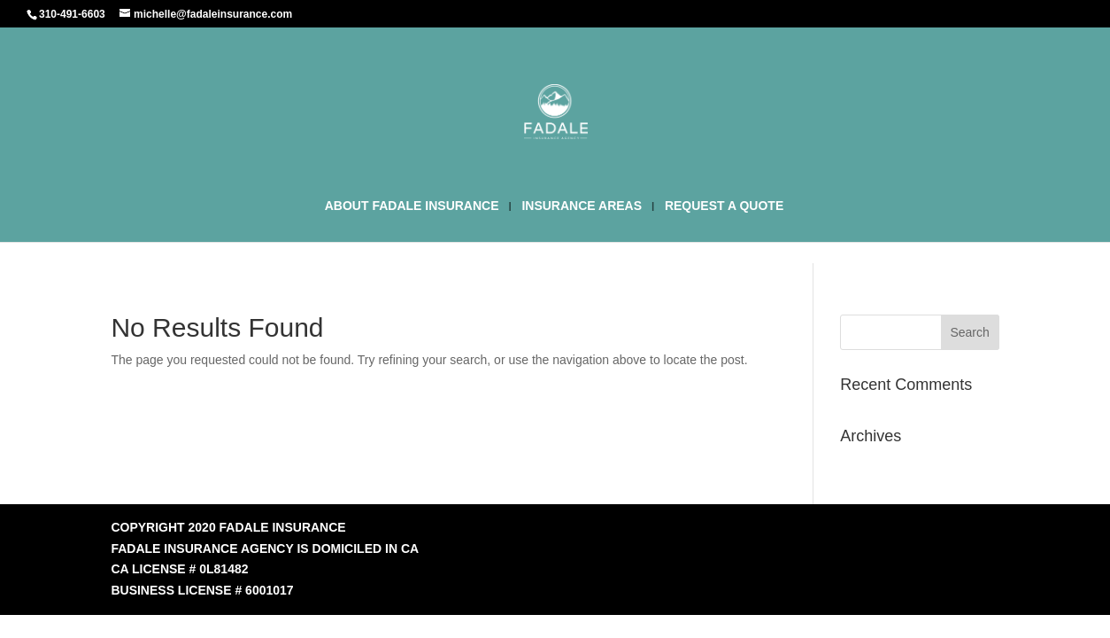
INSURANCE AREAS (581, 206)
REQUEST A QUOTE (724, 206)
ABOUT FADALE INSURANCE (412, 206)
